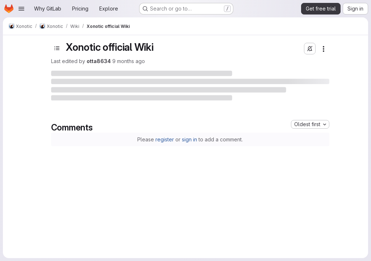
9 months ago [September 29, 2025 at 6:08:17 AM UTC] (128, 61)
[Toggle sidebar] (57, 48)
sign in (189, 139)
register (164, 139)
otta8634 (99, 61)
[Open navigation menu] (21, 8)
